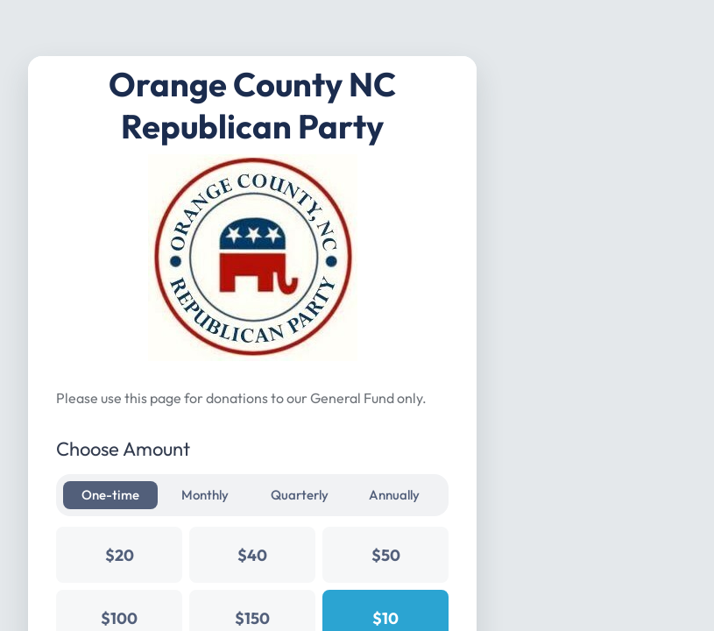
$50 (385, 555)
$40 (252, 555)
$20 (119, 555)
